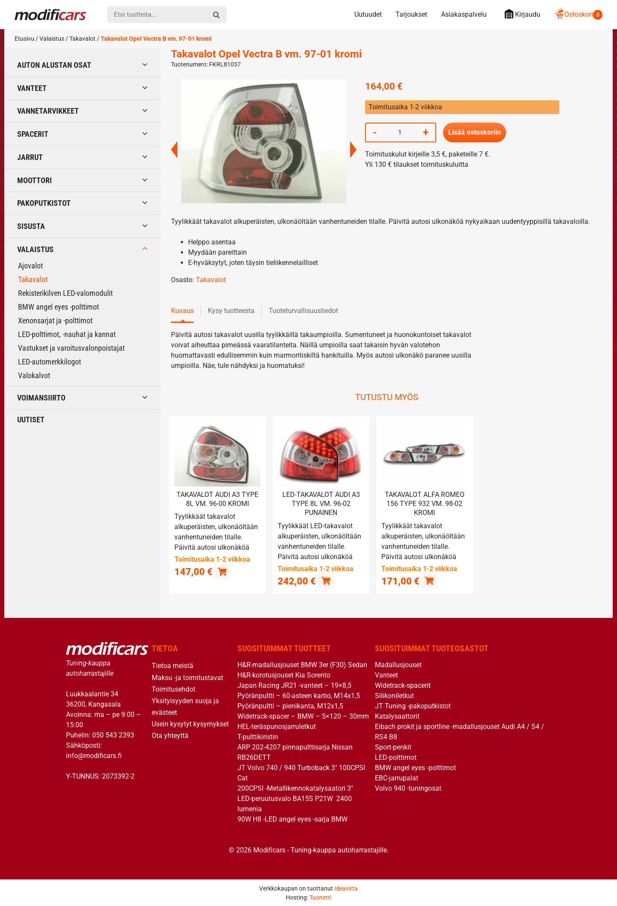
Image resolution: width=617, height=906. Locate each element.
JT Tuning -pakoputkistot (413, 706)
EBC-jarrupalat (396, 778)
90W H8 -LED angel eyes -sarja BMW (292, 819)
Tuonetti (320, 897)
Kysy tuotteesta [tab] (231, 311)
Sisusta (31, 226)
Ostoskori (578, 14)
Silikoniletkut (394, 696)
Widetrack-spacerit (403, 685)
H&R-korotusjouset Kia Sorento (283, 675)
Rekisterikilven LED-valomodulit (65, 293)
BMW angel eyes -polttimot (58, 306)
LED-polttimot (395, 757)
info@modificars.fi (94, 755)
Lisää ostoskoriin (474, 132)
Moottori (34, 180)
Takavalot (82, 38)
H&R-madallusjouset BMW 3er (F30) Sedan (302, 665)
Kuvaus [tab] (182, 311)
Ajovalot (30, 265)
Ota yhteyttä (170, 735)
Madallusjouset (398, 665)
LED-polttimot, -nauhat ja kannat (67, 334)
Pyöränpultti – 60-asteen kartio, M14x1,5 (298, 696)
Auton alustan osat (54, 64)
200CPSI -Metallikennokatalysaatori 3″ (295, 788)
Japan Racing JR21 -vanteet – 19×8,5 (294, 685)
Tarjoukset (411, 14)
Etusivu (24, 38)
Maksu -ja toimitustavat (187, 677)
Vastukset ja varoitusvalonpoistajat (71, 347)
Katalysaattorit (397, 716)
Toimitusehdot (173, 689)
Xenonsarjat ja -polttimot (55, 320)
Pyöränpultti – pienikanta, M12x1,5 (290, 706)
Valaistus (51, 38)
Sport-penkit (393, 747)
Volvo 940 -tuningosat (408, 788)
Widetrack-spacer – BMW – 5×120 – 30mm (303, 716)
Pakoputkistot (44, 203)
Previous (174, 149)
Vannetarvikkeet (48, 110)
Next (353, 149)
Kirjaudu (520, 13)
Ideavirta (346, 888)
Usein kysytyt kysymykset (190, 724)
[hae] (216, 14)
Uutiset (31, 419)
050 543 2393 (113, 735)
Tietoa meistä (172, 666)
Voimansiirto (41, 397)
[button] (222, 571)
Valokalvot (34, 375)
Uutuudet (368, 14)
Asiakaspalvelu (464, 14)
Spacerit (32, 133)
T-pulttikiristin (257, 737)
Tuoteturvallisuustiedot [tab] (303, 311)
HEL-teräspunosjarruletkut (276, 726)
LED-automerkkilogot (49, 361)
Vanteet (32, 88)
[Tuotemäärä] (399, 132)
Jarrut (30, 157)
